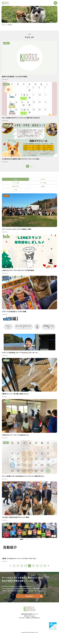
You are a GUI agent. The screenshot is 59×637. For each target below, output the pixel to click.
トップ (4, 24)
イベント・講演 (15, 183)
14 (22, 566)
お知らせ (43, 179)
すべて (15, 179)
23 (45, 566)
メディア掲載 (43, 183)
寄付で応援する (29, 596)
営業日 (43, 186)
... (18, 566)
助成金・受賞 (15, 186)
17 (33, 566)
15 (26, 566)
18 (37, 566)
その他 (15, 190)
